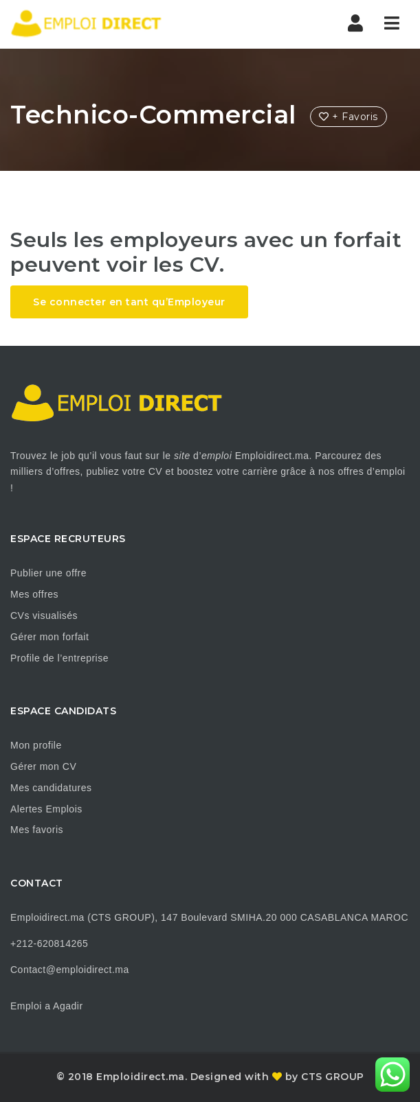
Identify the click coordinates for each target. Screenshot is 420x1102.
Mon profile (36, 745)
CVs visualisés (44, 615)
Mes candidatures (51, 787)
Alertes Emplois (46, 809)
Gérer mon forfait (49, 636)
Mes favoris (36, 829)
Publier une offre (48, 572)
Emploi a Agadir (46, 1005)
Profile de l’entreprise (59, 658)
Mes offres (34, 594)
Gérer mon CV (43, 766)
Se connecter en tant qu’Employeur (129, 302)
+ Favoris (348, 116)
